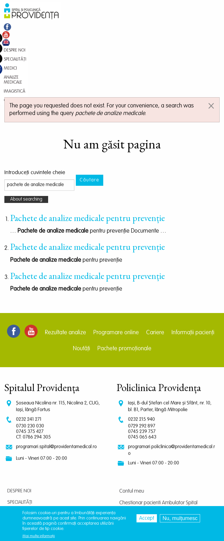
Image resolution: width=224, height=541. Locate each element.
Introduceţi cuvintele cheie (34, 107)
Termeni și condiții (137, 483)
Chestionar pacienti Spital (146, 460)
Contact (17, 482)
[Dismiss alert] (211, 40)
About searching (26, 133)
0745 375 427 (29, 365)
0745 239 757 (141, 365)
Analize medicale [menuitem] (87, 27)
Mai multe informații (38, 536)
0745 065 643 (142, 371)
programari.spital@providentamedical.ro (56, 381)
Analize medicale (26, 459)
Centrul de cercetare (141, 472)
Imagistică (19, 470)
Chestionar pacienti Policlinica (150, 448)
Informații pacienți (193, 267)
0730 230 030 (30, 360)
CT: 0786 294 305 (33, 371)
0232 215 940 (141, 353)
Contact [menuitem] (140, 27)
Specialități (19, 436)
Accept (146, 518)
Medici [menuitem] (60, 27)
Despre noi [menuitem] (14, 27)
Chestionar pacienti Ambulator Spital (158, 437)
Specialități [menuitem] (39, 27)
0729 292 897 (141, 360)
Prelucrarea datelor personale (151, 495)
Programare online (116, 267)
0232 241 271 (28, 353)
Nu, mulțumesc (179, 518)
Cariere (155, 267)
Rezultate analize (65, 267)
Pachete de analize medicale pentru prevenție (87, 152)
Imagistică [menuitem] (118, 27)
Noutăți (81, 283)
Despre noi (19, 425)
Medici (14, 447)
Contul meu (131, 425)
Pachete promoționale (124, 283)
